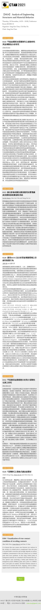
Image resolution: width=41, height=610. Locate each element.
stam (28, 603)
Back (20, 579)
